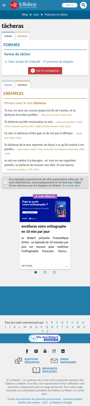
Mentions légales (72, 399)
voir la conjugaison (47, 70)
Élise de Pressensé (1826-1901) (57, 114)
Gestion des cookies (29, 402)
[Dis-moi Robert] (45, 338)
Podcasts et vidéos (56, 14)
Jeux (36, 14)
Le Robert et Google (60, 402)
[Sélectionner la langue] (69, 5)
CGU (44, 402)
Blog (25, 14)
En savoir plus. (72, 185)
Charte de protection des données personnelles (34, 399)
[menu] (4, 5)
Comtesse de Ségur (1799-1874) (23, 169)
